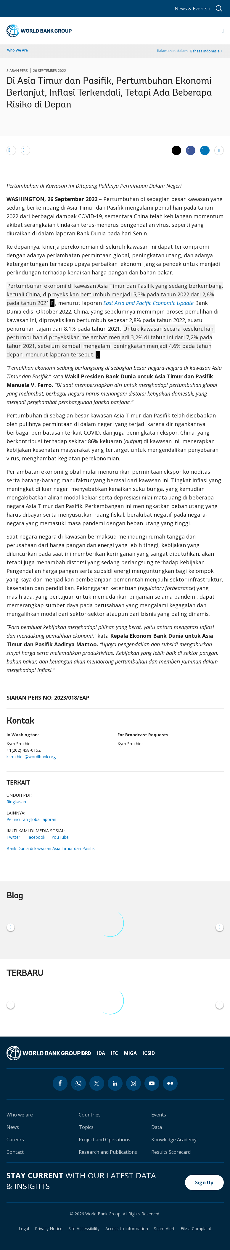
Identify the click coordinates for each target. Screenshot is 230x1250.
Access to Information (126, 1228)
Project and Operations (104, 1139)
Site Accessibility (83, 1228)
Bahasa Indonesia (205, 51)
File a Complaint (196, 1228)
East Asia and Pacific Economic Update (148, 302)
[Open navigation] (222, 31)
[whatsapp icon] (78, 1083)
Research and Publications (108, 1152)
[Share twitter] (176, 150)
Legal (24, 1228)
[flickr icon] (170, 1083)
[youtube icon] (151, 1083)
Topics (86, 1127)
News (13, 1127)
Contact (15, 1152)
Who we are (20, 1114)
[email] (11, 150)
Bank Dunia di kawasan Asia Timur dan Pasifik (51, 848)
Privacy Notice (48, 1228)
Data (156, 1127)
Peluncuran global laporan (31, 819)
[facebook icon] (60, 1083)
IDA (101, 1053)
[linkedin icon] (115, 1083)
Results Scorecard (171, 1152)
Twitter (13, 837)
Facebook (35, 837)
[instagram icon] (133, 1083)
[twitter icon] (96, 1083)
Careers (15, 1139)
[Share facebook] (190, 150)
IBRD (86, 1053)
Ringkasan (16, 801)
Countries (90, 1114)
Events (158, 1114)
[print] (25, 150)
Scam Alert (164, 1228)
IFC (114, 1053)
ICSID (149, 1053)
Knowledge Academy (174, 1139)
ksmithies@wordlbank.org (31, 756)
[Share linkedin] (205, 150)
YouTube (60, 837)
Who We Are (17, 50)
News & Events (192, 8)
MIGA (130, 1053)
